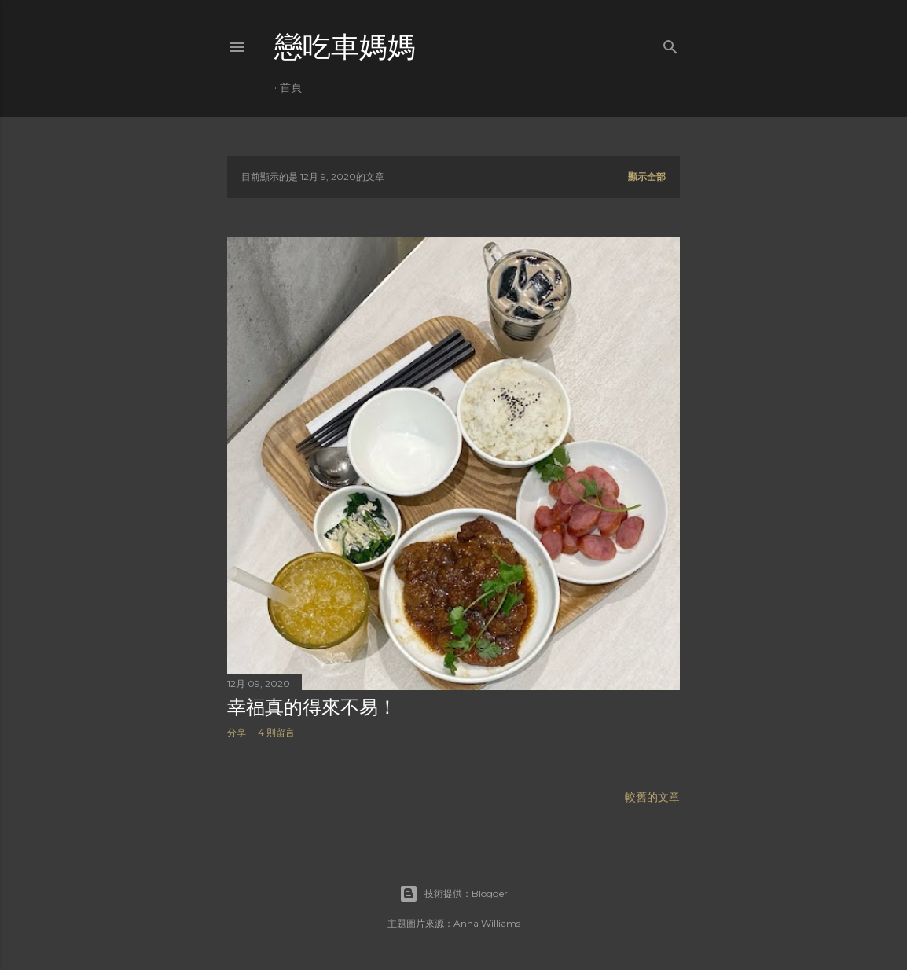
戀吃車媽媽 (345, 46)
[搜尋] (670, 43)
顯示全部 (647, 176)
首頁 (291, 87)
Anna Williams (487, 923)
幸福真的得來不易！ (312, 707)
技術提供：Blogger (453, 893)
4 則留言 (276, 732)
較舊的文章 (652, 797)
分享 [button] (236, 732)
